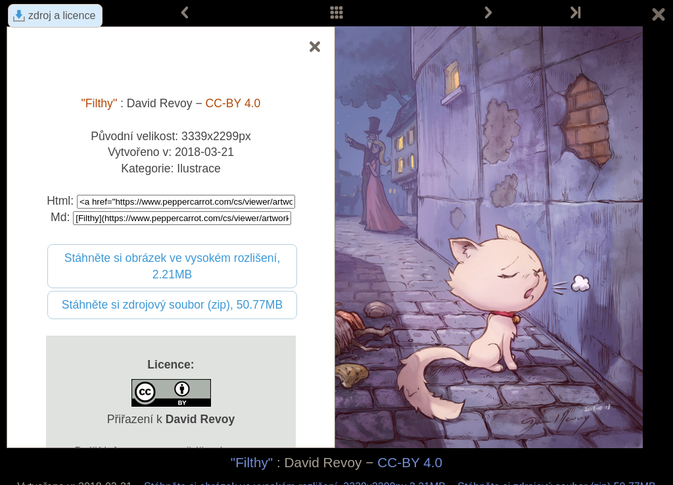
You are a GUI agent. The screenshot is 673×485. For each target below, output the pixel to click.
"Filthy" (252, 462)
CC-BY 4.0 (409, 462)
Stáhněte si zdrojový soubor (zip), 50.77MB (172, 304)
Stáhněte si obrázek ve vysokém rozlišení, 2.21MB (172, 266)
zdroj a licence (61, 15)
